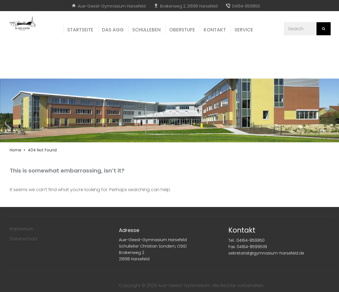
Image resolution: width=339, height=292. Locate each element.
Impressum (21, 229)
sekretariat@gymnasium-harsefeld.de (266, 253)
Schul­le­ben (146, 29)
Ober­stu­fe (182, 29)
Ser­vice (244, 29)
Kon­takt (215, 29)
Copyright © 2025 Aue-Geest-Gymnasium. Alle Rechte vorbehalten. (191, 285)
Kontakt (241, 230)
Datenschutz (24, 239)
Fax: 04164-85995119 (247, 246)
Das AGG (113, 29)
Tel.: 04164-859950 (246, 240)
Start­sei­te (80, 29)
